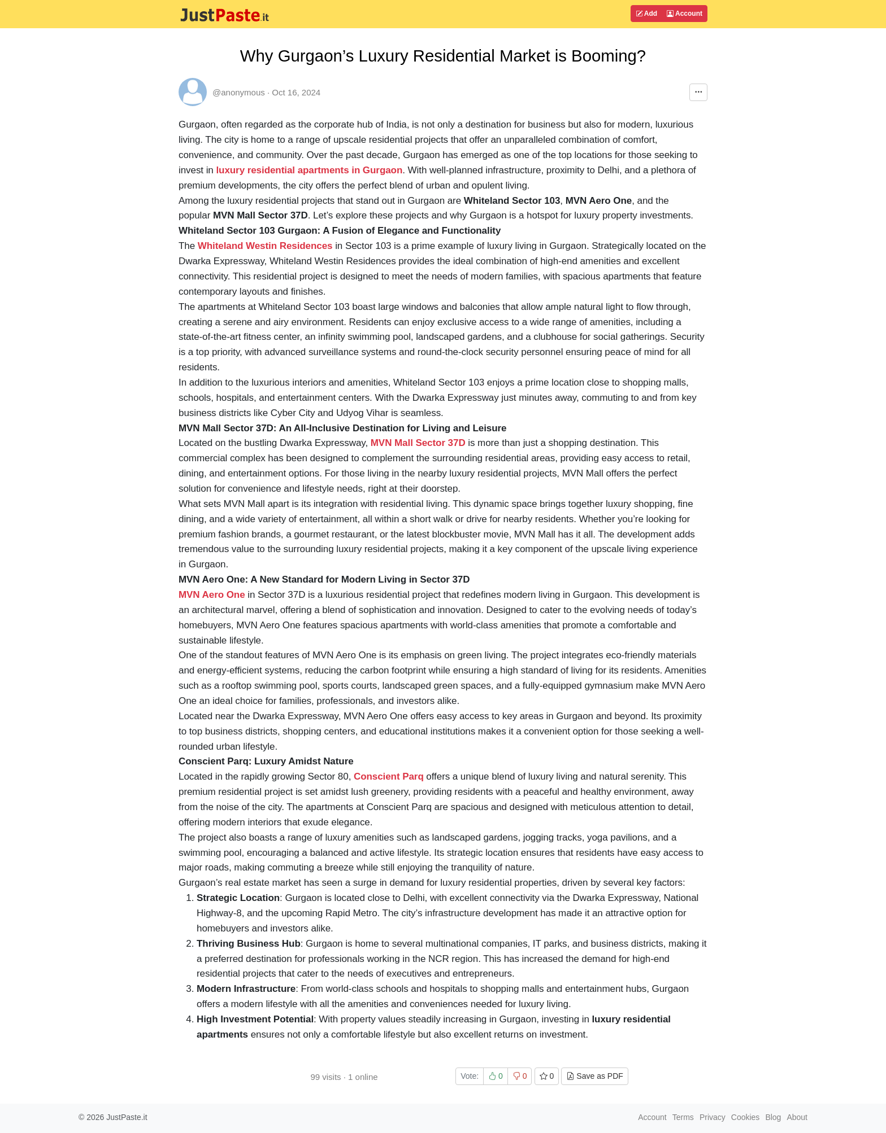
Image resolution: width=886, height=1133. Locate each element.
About (797, 1117)
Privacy (713, 1117)
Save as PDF (594, 1075)
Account (684, 13)
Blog (773, 1117)
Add (646, 13)
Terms (683, 1117)
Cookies (745, 1117)
